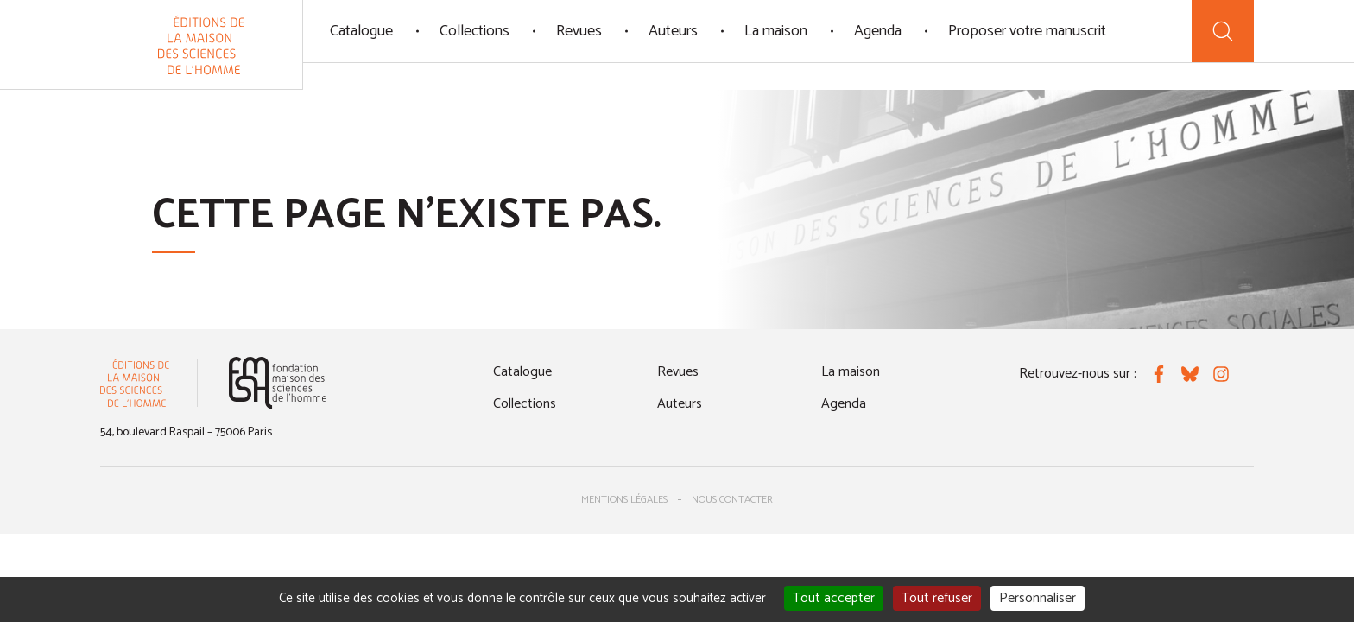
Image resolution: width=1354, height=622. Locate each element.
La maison (775, 31)
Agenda (878, 31)
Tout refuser (937, 598)
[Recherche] (1223, 31)
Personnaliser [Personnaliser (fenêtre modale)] (1037, 598)
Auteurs (673, 31)
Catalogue (361, 31)
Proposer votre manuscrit (1027, 31)
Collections (474, 31)
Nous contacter (732, 500)
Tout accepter (834, 598)
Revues (579, 31)
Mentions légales (624, 500)
